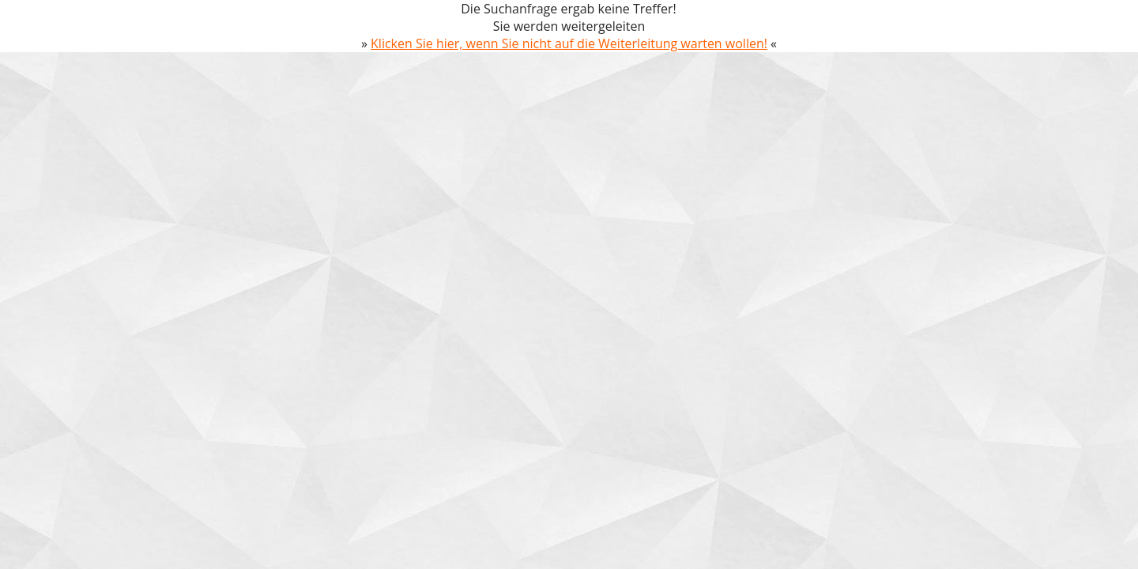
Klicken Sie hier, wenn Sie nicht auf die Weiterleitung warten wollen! (569, 43)
